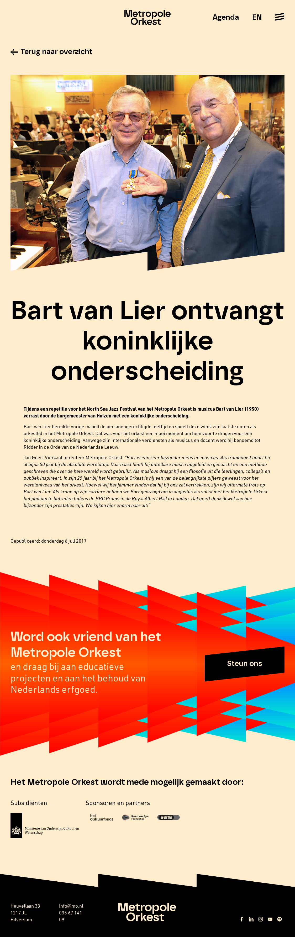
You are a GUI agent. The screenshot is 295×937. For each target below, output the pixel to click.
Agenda (226, 17)
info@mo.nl (71, 906)
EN (256, 17)
